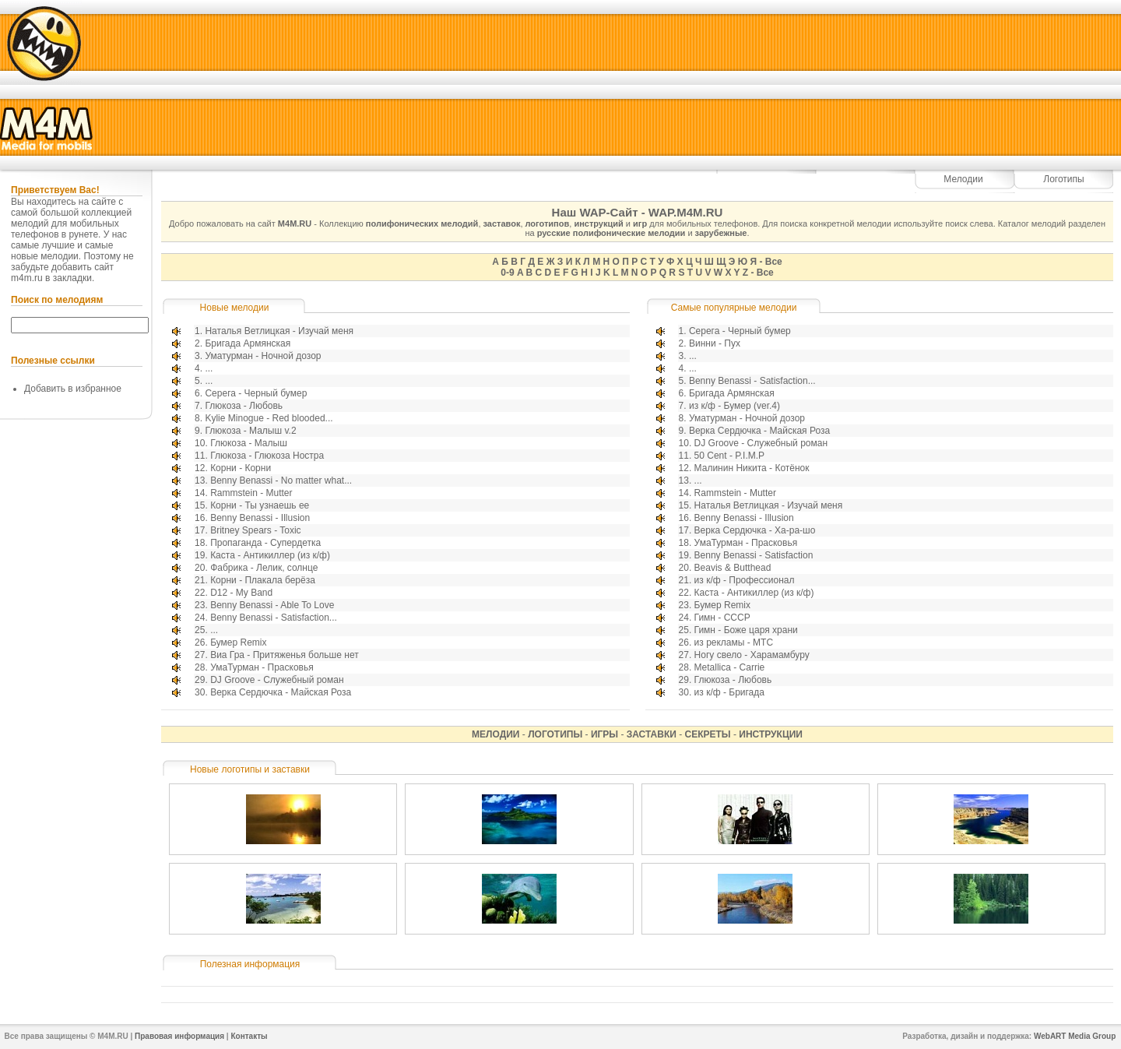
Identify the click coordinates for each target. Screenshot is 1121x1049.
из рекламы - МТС (733, 642)
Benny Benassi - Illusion (260, 517)
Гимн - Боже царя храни (746, 630)
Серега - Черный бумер (256, 393)
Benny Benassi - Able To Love (272, 605)
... (209, 368)
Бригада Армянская (247, 343)
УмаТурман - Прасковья (262, 667)
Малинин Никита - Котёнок (752, 468)
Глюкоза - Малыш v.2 (250, 430)
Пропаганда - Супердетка (265, 542)
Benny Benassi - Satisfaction (754, 555)
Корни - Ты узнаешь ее (259, 505)
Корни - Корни (240, 468)
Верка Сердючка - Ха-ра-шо (755, 530)
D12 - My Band (241, 592)
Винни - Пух (714, 343)
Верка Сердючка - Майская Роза (280, 692)
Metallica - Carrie (729, 667)
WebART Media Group (1075, 1036)
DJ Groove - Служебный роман (276, 679)
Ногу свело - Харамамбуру (752, 654)
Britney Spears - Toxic (255, 530)
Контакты (248, 1036)
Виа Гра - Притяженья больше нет (284, 654)
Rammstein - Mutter (251, 493)
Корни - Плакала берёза (262, 580)
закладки (72, 278)
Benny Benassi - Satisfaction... (273, 617)
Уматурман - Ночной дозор (263, 355)
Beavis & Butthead (732, 567)
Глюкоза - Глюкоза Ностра (267, 455)
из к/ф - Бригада (729, 692)
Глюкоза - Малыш (248, 443)
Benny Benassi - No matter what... (281, 480)
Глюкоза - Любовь (244, 405)
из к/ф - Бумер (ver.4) (734, 405)
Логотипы (1063, 179)
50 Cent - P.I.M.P (729, 455)
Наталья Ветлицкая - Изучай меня (279, 331)
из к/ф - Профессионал (744, 580)
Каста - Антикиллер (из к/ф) (270, 555)
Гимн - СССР (722, 617)
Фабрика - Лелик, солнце (264, 567)
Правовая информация (179, 1036)
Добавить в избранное (72, 388)
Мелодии (963, 179)
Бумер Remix (238, 642)
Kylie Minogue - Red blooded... (268, 418)
